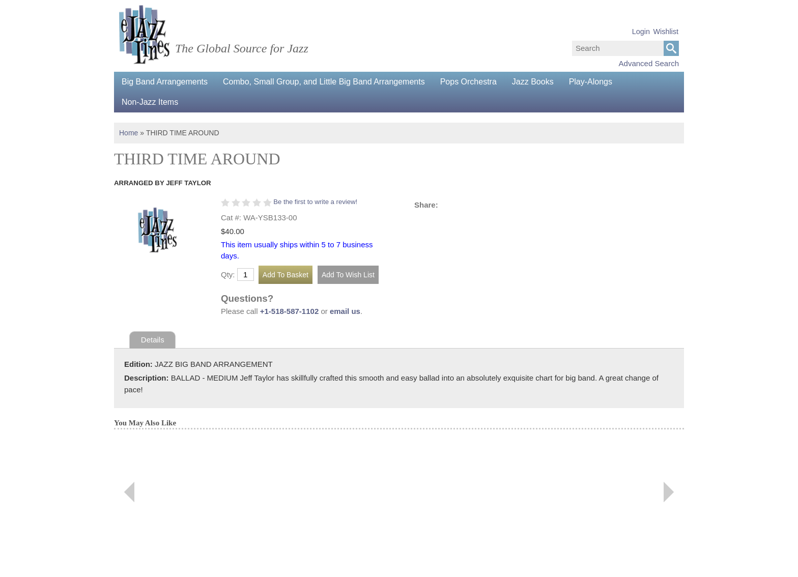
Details (152, 339)
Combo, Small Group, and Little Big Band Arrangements (324, 81)
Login (641, 31)
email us (345, 311)
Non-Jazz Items (150, 102)
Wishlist (665, 31)
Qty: (228, 274)
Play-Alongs (590, 81)
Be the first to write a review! (315, 202)
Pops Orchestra (468, 81)
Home (128, 133)
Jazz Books (533, 81)
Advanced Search (649, 63)
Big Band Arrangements (165, 81)
